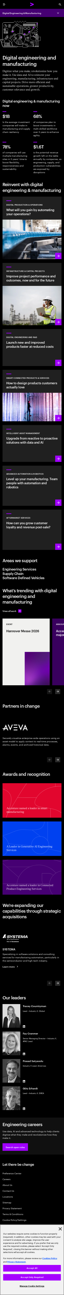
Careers (7, 1179)
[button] (15, 1147)
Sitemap (7, 1202)
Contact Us (8, 1190)
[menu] (4, 4)
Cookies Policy (49, 1258)
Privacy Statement (12, 1208)
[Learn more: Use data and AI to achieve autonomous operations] (32, 228)
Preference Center (12, 1173)
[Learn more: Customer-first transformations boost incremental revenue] (32, 395)
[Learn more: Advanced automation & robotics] (32, 486)
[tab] (32, 569)
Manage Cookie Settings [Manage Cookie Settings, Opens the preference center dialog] (32, 1286)
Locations (8, 1196)
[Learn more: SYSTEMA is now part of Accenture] (11, 966)
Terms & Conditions (13, 1214)
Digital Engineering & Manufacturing (22, 12)
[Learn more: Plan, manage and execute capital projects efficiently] (32, 294)
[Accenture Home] (32, 4)
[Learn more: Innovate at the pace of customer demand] (32, 347)
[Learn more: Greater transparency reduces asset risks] (32, 443)
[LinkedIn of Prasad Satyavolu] (24, 1081)
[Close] (60, 1228)
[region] (32, 1259)
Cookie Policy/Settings (14, 1219)
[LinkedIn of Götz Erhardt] (24, 1109)
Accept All (32, 1268)
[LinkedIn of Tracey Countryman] (24, 1026)
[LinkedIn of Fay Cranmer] (24, 1054)
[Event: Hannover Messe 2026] (26, 652)
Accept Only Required (32, 1277)
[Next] (57, 691)
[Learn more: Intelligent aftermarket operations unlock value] (32, 530)
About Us (7, 1185)
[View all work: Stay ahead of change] (12, 611)
